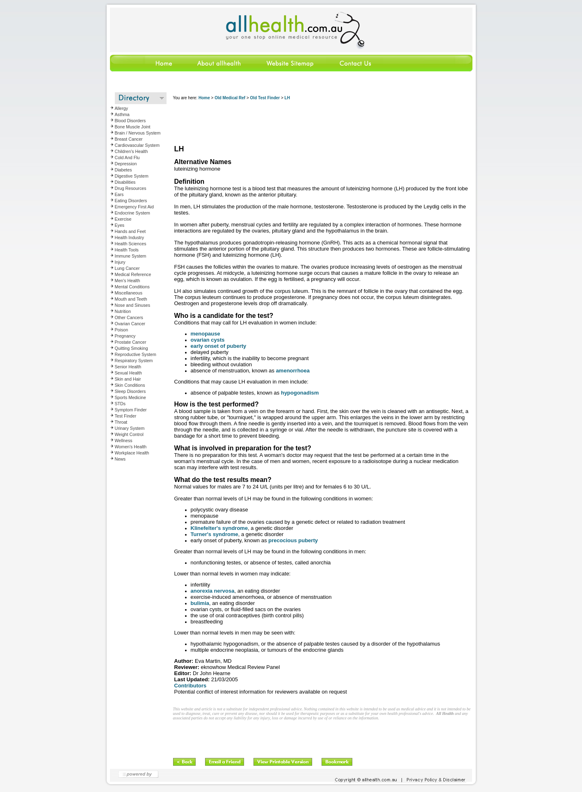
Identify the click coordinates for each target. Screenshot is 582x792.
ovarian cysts (208, 340)
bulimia (200, 603)
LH (287, 98)
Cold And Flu (127, 157)
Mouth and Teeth (131, 299)
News (120, 458)
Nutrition (123, 311)
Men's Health (127, 280)
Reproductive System (135, 354)
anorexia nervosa (213, 591)
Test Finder (126, 415)
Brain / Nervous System (138, 132)
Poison (121, 329)
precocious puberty (293, 540)
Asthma (122, 114)
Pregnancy (125, 335)
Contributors (190, 685)
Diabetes (123, 169)
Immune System (130, 255)
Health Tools (127, 249)
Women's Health (131, 446)
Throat (121, 422)
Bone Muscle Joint (133, 126)
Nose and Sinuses (133, 305)
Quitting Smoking (131, 348)
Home (204, 98)
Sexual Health (128, 372)
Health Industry (129, 237)
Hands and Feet (130, 231)
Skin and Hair (128, 379)
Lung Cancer (127, 268)
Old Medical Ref (230, 98)
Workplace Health (132, 452)
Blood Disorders (130, 120)
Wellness (123, 440)
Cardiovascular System (137, 145)
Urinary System (130, 428)
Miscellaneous (129, 292)
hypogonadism (300, 393)
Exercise (123, 219)
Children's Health (131, 151)
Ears (119, 194)
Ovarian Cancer (130, 323)
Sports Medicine (130, 397)
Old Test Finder (265, 98)
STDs (120, 403)
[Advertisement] (322, 123)
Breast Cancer (129, 139)
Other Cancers (129, 317)
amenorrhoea (293, 370)
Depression (126, 163)
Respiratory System (134, 360)
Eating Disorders (131, 200)
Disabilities (125, 182)
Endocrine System (132, 212)
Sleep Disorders (130, 391)
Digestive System (131, 175)
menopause (205, 334)
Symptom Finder (131, 409)
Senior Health (128, 366)
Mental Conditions (132, 286)
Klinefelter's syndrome (219, 528)
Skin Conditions (130, 385)
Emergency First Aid (134, 206)
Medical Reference (133, 274)
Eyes (120, 225)
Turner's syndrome (214, 534)
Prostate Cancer (130, 342)
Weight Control (129, 434)
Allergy (121, 108)
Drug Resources (130, 188)
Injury (120, 262)
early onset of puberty (218, 346)
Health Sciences (130, 243)
